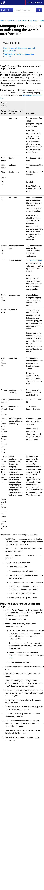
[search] (25, 10)
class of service (36, 260)
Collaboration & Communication (17, 20)
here (10, 658)
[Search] (39, 10)
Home (2, 20)
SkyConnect (33, 20)
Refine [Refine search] (6, 10)
